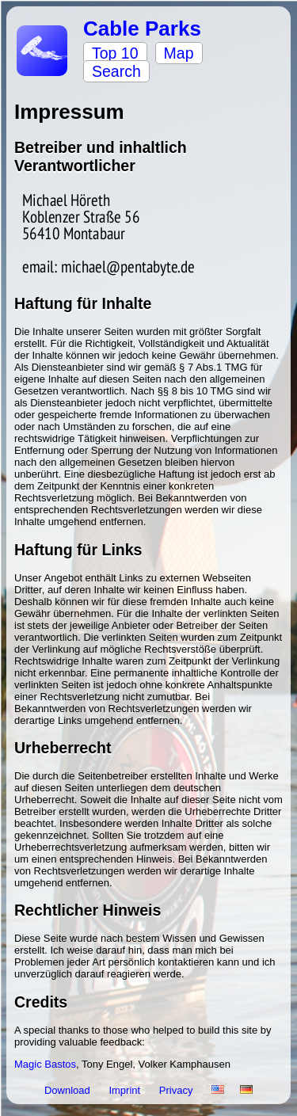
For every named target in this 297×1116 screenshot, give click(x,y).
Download (68, 1090)
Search (116, 71)
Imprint (126, 1090)
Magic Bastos (45, 1064)
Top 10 (115, 53)
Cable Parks (142, 28)
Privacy (177, 1090)
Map (179, 53)
